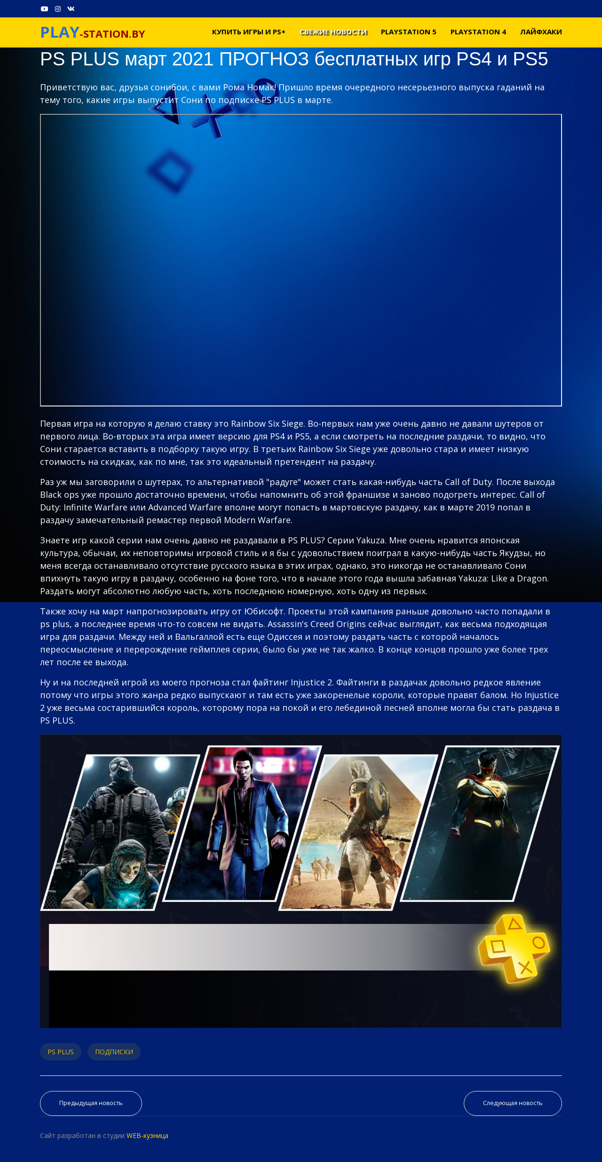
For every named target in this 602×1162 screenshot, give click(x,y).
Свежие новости (333, 31)
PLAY (59, 32)
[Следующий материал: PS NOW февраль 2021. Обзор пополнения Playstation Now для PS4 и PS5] (513, 1103)
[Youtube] (44, 8)
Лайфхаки (541, 31)
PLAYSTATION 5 (408, 31)
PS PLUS (61, 1051)
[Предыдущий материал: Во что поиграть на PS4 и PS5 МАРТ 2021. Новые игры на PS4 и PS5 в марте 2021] (91, 1103)
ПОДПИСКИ (114, 1051)
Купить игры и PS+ (248, 31)
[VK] (71, 8)
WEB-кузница (147, 1135)
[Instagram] (58, 8)
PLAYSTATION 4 (478, 31)
